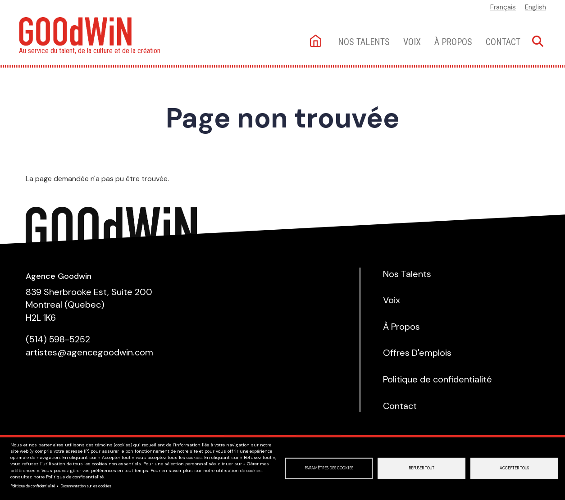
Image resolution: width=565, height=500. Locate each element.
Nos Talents (407, 274)
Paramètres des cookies (329, 468)
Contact (503, 41)
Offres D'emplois (417, 353)
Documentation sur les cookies (85, 486)
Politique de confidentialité (32, 486)
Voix (412, 41)
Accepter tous (514, 468)
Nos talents (364, 41)
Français (503, 7)
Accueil (316, 41)
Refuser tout (421, 468)
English (535, 7)
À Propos (453, 41)
